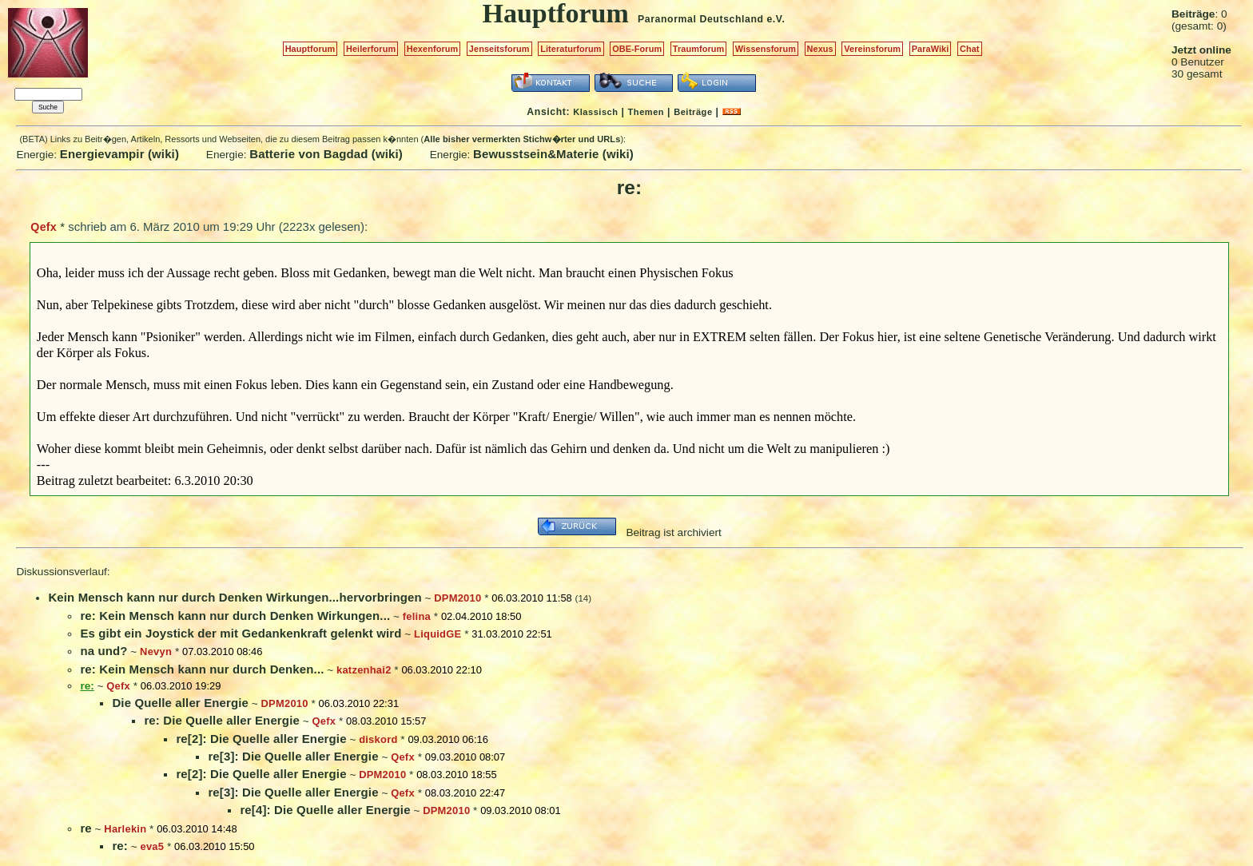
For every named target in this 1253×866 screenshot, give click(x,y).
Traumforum (699, 49)
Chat (970, 49)
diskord (378, 739)
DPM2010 (457, 598)
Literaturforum (570, 49)
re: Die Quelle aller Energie (222, 720)
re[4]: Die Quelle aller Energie (325, 809)
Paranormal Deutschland (701, 19)
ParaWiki (930, 49)
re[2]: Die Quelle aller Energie (261, 738)
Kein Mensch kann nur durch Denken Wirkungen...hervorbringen (234, 597)
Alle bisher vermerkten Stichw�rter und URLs (522, 139)
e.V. (775, 19)
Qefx (43, 226)
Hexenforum (433, 49)
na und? (103, 650)
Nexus (820, 49)
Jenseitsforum (499, 49)
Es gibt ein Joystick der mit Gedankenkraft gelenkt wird (240, 633)
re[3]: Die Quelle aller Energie (293, 756)
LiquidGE (437, 634)
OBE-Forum (637, 49)
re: (120, 845)
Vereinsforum (872, 49)
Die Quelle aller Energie (180, 702)
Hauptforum (310, 49)
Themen (646, 112)
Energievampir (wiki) (119, 154)
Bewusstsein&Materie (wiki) (553, 154)
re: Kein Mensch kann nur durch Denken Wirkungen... (235, 615)
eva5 (152, 846)
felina (417, 616)
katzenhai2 (364, 670)
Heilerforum (371, 49)
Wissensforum (765, 49)
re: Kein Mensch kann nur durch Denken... (202, 669)
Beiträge (693, 112)
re (85, 828)
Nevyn (156, 651)
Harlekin (125, 829)
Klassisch (595, 112)
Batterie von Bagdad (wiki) (326, 154)
